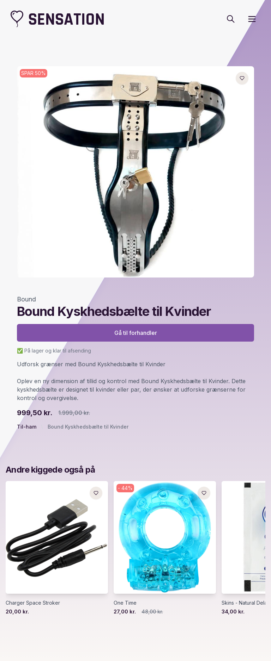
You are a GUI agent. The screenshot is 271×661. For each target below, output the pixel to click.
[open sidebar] (252, 19)
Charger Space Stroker (33, 603)
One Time (125, 603)
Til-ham (26, 427)
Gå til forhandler (135, 332)
